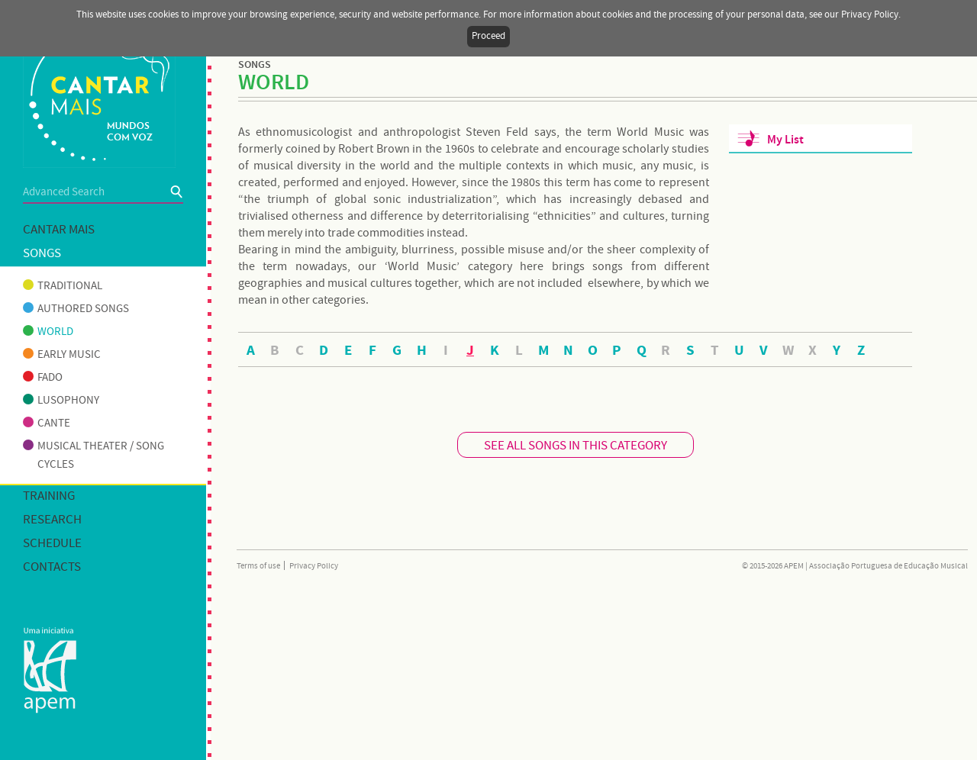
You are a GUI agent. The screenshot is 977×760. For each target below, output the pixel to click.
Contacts (52, 567)
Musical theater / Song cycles (93, 455)
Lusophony (61, 400)
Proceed (488, 36)
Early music (62, 354)
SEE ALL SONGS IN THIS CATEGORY (575, 446)
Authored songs (76, 309)
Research (52, 520)
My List (785, 140)
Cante (46, 423)
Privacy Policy (313, 566)
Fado (43, 377)
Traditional (62, 286)
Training (49, 496)
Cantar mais (59, 230)
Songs (42, 253)
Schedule (52, 543)
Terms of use (258, 566)
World (48, 332)
